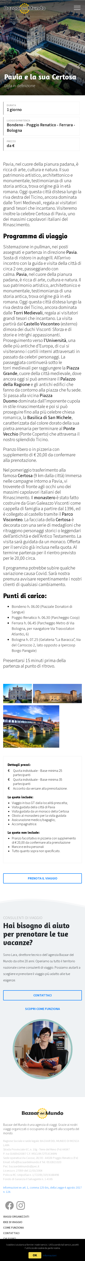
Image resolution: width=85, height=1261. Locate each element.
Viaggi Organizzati (16, 1217)
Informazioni (50, 1255)
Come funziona (13, 1228)
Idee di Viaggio (12, 1222)
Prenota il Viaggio (42, 878)
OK (35, 1255)
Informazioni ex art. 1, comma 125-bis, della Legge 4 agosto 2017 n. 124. (42, 1189)
